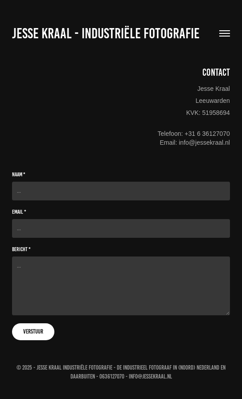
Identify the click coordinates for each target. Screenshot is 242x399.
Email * (19, 212)
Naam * (18, 174)
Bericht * (21, 249)
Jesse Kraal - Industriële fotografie (106, 33)
